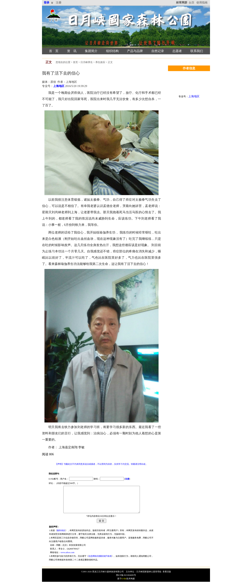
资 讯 (71, 51)
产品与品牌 (135, 51)
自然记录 (157, 51)
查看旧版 (167, 577)
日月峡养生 (86, 62)
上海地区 (58, 86)
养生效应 (100, 62)
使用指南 (202, 2)
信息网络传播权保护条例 (99, 561)
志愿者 (177, 51)
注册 (58, 2)
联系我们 (196, 51)
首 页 (53, 51)
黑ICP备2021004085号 (126, 580)
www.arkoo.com (67, 557)
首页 (75, 62)
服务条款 (61, 535)
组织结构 (112, 51)
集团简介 (91, 51)
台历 (191, 2)
